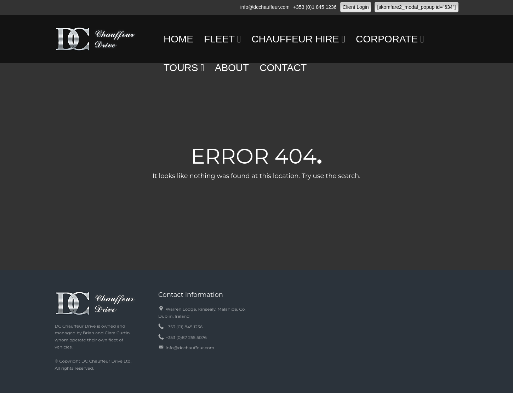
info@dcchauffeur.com (265, 7)
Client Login (356, 7)
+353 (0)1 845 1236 (315, 7)
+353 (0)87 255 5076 (186, 337)
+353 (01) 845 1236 (184, 326)
